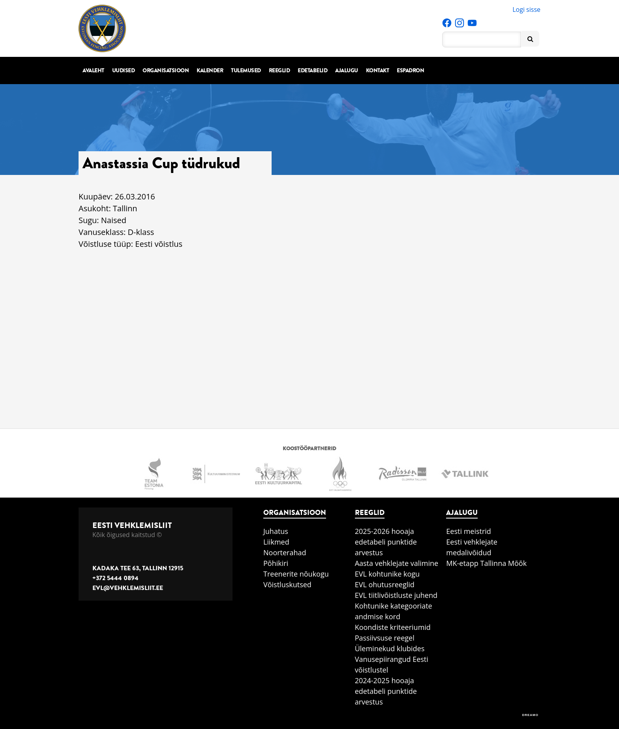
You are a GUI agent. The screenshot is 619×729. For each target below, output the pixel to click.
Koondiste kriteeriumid (393, 627)
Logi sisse (526, 9)
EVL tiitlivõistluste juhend (396, 595)
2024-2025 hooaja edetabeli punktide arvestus (386, 691)
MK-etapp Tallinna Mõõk (486, 563)
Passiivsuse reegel (385, 638)
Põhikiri (275, 563)
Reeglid (279, 70)
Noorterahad (284, 552)
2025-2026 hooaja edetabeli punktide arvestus (386, 541)
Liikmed (276, 542)
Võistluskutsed (287, 584)
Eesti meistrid (468, 531)
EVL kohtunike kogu (387, 574)
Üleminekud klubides (390, 648)
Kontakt (377, 70)
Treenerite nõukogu (296, 574)
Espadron (410, 70)
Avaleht (93, 70)
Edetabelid (312, 70)
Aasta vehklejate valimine (396, 563)
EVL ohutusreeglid (385, 584)
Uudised (123, 70)
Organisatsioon (166, 70)
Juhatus (275, 531)
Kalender (210, 70)
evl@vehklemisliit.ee (127, 588)
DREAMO (530, 715)
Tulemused (246, 70)
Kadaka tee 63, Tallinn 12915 (137, 568)
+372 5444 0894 (115, 578)
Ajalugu (346, 70)
